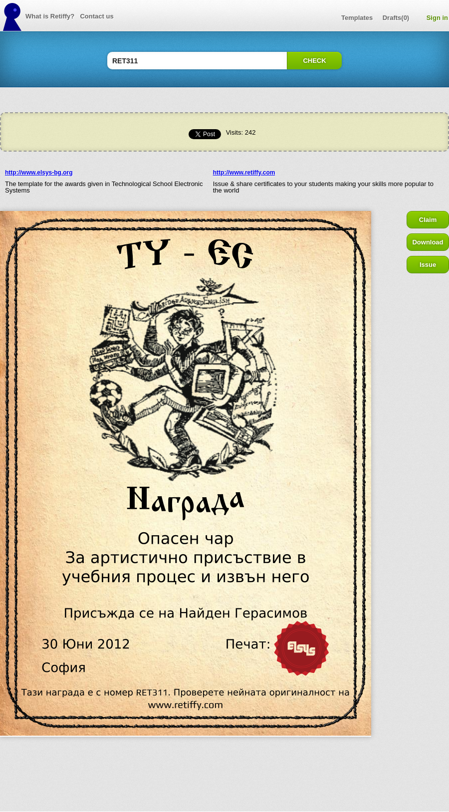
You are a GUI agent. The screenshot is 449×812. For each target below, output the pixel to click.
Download (427, 242)
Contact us (96, 16)
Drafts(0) (396, 17)
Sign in (437, 17)
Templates (357, 17)
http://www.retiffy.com (244, 172)
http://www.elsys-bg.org (39, 172)
